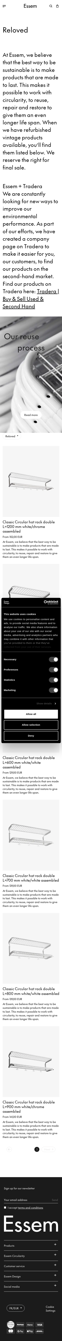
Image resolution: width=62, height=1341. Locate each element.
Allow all (31, 714)
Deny (31, 735)
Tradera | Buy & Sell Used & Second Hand (31, 298)
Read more (31, 415)
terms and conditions (30, 1207)
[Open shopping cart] (57, 6)
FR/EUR (15, 1308)
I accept (25, 1207)
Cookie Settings (50, 1308)
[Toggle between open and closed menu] (12, 6)
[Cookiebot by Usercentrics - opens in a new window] (44, 602)
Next (49, 1149)
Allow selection (31, 724)
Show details (44, 703)
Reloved (11, 436)
